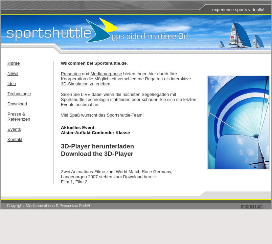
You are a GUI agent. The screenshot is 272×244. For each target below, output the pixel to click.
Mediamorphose (106, 73)
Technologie (19, 93)
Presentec (71, 73)
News (13, 73)
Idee (11, 83)
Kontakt (14, 139)
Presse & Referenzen (18, 116)
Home (13, 63)
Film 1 (67, 181)
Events (14, 129)
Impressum (252, 206)
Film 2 (81, 181)
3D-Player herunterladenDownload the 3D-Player (97, 150)
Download (17, 103)
